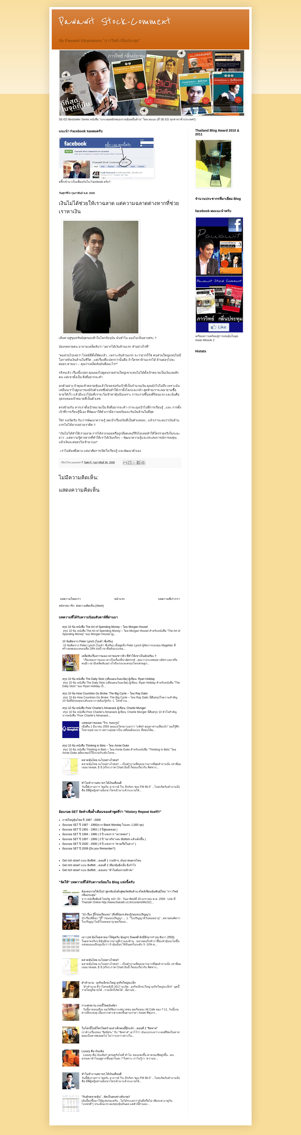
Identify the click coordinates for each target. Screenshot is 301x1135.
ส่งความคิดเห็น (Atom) (90, 605)
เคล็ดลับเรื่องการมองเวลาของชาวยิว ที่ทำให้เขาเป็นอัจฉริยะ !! (119, 656)
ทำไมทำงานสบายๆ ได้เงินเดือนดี (102, 783)
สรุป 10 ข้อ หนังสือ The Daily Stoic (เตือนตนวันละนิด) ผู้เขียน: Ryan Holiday (108, 679)
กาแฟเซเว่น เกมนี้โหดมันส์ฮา (99, 1005)
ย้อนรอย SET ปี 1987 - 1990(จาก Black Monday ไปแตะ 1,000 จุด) (103, 824)
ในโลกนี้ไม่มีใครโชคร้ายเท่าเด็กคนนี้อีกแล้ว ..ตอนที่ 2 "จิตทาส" (120, 1028)
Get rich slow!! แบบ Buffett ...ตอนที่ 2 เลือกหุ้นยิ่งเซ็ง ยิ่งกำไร (99, 865)
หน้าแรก (119, 599)
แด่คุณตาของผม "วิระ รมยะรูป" (100, 722)
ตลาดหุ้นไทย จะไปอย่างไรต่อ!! (100, 760)
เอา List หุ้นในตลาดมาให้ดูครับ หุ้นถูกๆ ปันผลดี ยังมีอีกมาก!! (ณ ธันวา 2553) (128, 937)
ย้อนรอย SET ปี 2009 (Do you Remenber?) (88, 848)
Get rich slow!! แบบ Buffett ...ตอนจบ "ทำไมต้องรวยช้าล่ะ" (97, 870)
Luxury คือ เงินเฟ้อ (93, 1051)
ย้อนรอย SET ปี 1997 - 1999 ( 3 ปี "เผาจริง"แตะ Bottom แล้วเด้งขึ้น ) (104, 839)
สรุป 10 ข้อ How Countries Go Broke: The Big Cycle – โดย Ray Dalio (105, 693)
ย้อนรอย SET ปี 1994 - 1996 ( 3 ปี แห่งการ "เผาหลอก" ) (96, 834)
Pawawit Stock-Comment (115, 22)
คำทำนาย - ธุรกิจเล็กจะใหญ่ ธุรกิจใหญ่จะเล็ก (109, 982)
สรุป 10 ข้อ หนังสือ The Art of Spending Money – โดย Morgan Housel (105, 626)
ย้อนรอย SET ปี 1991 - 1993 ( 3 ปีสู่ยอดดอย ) (89, 829)
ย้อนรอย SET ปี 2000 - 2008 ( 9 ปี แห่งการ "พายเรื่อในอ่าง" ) (99, 844)
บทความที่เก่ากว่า (169, 599)
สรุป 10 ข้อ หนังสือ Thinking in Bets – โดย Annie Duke (95, 745)
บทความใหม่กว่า (70, 599)
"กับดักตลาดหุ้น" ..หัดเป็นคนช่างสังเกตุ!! (106, 1096)
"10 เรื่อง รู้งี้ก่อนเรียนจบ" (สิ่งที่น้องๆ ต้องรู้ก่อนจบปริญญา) (116, 914)
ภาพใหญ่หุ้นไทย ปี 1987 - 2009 (81, 820)
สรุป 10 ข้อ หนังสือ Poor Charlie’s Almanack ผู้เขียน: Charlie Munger (104, 708)
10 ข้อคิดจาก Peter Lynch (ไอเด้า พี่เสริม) (87, 641)
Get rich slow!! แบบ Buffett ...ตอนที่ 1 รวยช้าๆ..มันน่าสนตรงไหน (101, 860)
